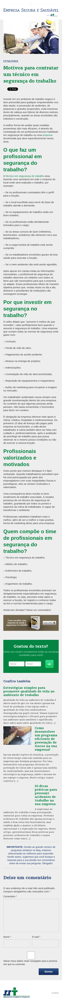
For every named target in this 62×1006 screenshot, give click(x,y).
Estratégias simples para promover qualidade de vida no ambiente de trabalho (29, 691)
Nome (7, 937)
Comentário (10, 896)
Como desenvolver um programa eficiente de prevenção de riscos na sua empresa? (46, 738)
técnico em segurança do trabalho (25, 176)
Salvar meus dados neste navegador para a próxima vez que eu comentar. (30, 963)
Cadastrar (49, 664)
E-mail (36, 937)
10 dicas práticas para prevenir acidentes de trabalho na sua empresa (46, 795)
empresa (48, 135)
